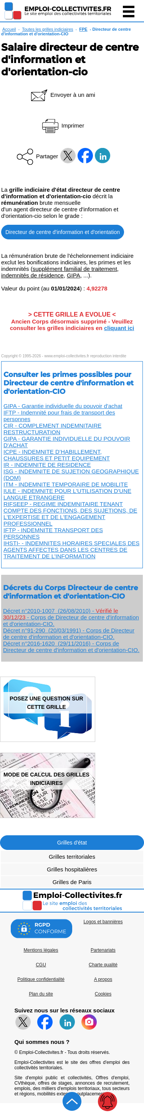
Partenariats (103, 950)
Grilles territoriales (72, 856)
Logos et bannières (102, 921)
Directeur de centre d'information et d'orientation (62, 232)
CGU (41, 964)
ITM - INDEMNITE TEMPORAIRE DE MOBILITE (65, 484)
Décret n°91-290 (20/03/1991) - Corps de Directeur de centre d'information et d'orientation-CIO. (68, 633)
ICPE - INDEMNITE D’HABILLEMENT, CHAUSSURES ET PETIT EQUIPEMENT (56, 454)
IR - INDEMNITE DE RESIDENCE (47, 464)
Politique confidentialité (41, 979)
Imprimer (62, 125)
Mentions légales (40, 950)
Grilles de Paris (72, 882)
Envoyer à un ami (62, 94)
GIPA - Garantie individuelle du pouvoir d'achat (62, 406)
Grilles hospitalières (72, 869)
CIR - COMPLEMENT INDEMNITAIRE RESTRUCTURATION (52, 428)
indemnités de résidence (32, 275)
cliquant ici (119, 328)
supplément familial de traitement (75, 268)
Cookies (103, 994)
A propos (103, 979)
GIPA (73, 275)
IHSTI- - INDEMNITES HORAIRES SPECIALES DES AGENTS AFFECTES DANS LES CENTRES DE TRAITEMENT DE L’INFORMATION (71, 549)
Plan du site (41, 994)
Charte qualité (103, 964)
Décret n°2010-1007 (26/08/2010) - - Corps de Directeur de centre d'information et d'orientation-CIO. (71, 617)
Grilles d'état (72, 843)
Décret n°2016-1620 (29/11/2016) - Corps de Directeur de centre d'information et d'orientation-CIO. (71, 646)
